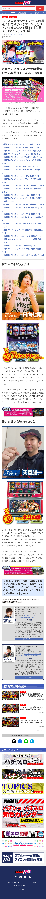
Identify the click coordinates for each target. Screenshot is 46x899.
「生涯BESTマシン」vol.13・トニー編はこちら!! (21, 195)
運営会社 (17, 885)
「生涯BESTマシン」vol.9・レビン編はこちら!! (20, 176)
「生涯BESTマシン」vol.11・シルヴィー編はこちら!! (23, 185)
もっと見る (40, 730)
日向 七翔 (12, 34)
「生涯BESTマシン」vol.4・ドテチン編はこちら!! (21, 154)
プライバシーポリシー (24, 882)
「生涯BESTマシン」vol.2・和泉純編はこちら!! (20, 147)
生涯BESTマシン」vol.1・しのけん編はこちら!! (22, 144)
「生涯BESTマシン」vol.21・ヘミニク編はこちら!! (22, 236)
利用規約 (35, 882)
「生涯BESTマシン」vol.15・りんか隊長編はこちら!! (23, 204)
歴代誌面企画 (13, 17)
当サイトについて (26, 885)
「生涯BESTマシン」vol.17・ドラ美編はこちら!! (21, 214)
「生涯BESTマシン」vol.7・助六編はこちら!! (20, 166)
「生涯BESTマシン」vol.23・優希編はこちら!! (20, 246)
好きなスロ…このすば (30, 615)
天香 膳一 (20, 34)
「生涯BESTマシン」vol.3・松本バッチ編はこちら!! (22, 151)
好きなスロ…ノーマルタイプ (32, 654)
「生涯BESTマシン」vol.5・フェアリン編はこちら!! (22, 157)
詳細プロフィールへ (29, 639)
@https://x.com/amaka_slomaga (28, 655)
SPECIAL (5, 17)
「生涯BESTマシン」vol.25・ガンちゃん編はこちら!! (23, 255)
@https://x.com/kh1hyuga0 (26, 617)
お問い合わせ (12, 882)
